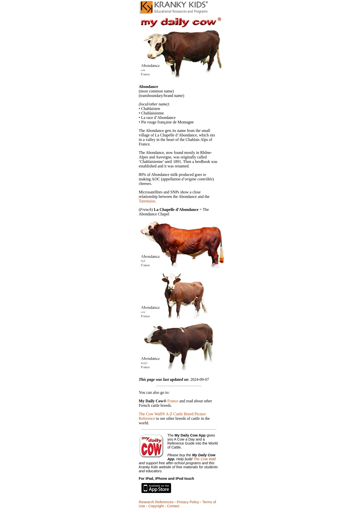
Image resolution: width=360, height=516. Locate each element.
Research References (156, 502)
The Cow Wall (204, 459)
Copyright (156, 506)
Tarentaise (147, 201)
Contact (173, 506)
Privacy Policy (188, 502)
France (173, 401)
